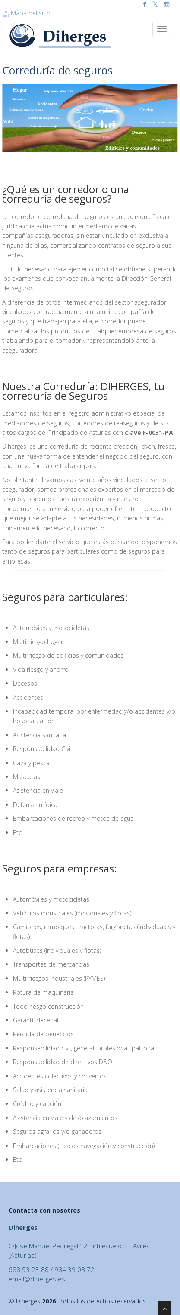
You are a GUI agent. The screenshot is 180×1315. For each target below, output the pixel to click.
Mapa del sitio (26, 13)
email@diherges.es (37, 1279)
